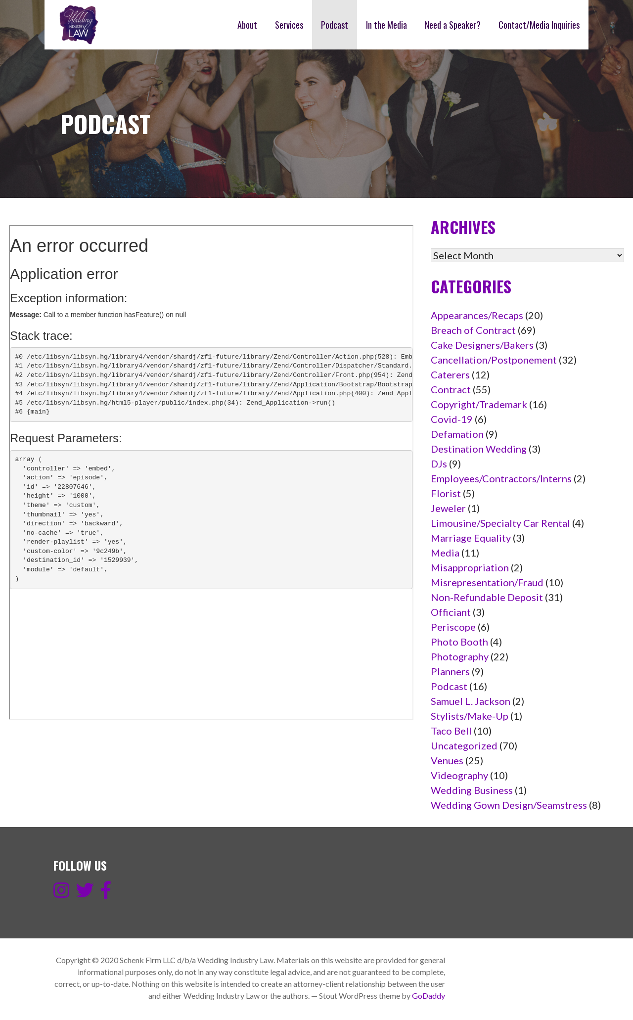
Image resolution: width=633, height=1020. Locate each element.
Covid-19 (452, 419)
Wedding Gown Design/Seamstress (509, 805)
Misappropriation (470, 567)
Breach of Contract (473, 330)
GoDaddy (428, 995)
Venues (447, 760)
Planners (450, 671)
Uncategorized (464, 745)
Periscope (453, 627)
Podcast (334, 24)
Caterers (450, 374)
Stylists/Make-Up (469, 716)
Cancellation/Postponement (494, 360)
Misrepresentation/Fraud (487, 582)
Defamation (457, 434)
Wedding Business (472, 790)
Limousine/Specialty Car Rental (500, 523)
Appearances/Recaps (477, 315)
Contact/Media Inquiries (539, 24)
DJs (439, 463)
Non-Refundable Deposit (487, 597)
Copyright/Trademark (479, 404)
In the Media (386, 24)
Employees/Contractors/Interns (501, 478)
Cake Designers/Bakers (482, 345)
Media (445, 552)
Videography (459, 775)
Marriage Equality (471, 538)
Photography (460, 656)
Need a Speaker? (453, 24)
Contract (451, 389)
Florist (446, 493)
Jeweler (448, 508)
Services (289, 24)
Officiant (451, 612)
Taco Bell (451, 731)
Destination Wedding (479, 449)
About (247, 24)
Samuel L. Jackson (470, 701)
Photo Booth (459, 642)
